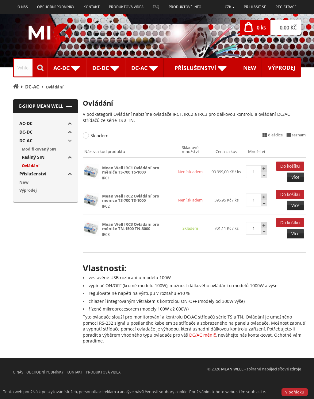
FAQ (156, 7)
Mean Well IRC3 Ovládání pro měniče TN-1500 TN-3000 (130, 226)
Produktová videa (126, 7)
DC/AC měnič (202, 335)
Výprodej (281, 67)
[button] (229, 7)
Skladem (99, 135)
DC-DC (26, 132)
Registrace (286, 7)
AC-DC (26, 123)
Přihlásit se (255, 7)
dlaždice (272, 135)
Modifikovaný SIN (39, 149)
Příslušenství (32, 174)
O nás (22, 7)
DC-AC (26, 140)
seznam (296, 135)
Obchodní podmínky (55, 7)
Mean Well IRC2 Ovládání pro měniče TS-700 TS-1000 (130, 198)
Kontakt (91, 7)
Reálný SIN (33, 157)
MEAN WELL (232, 369)
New (249, 67)
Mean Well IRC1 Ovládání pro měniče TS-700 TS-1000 (130, 170)
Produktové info (185, 7)
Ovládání (31, 165)
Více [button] (295, 177)
